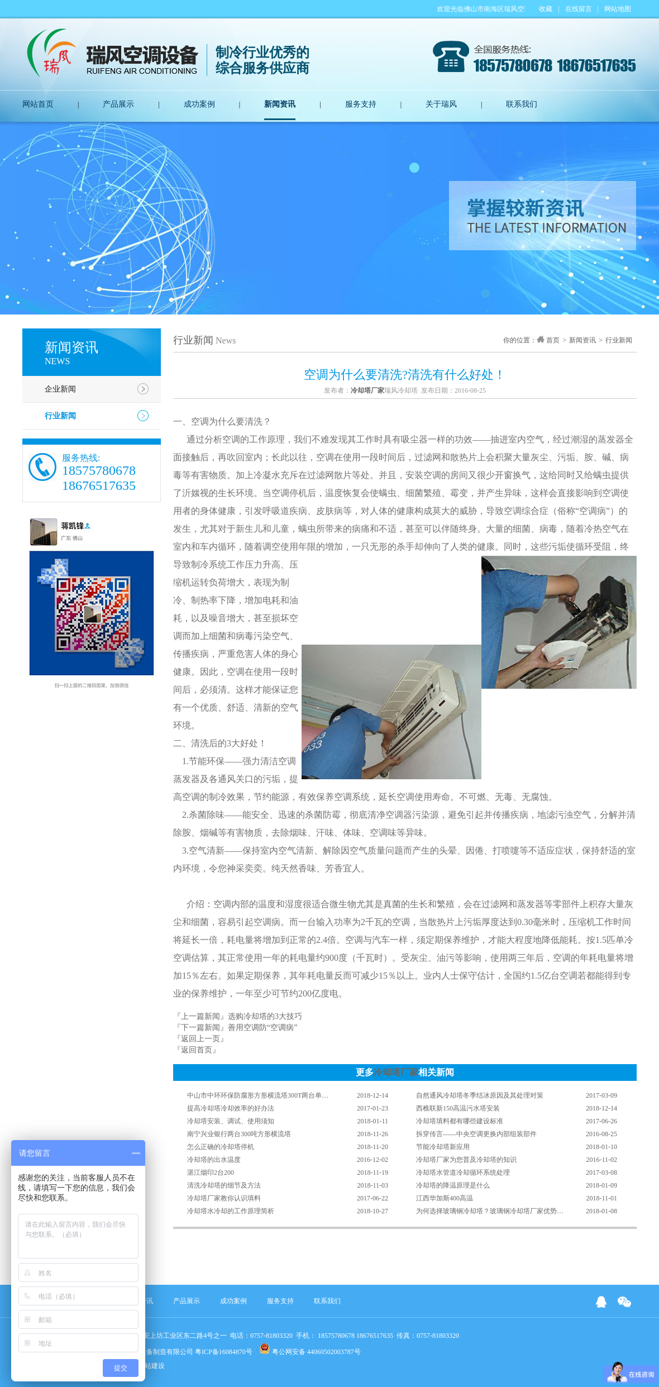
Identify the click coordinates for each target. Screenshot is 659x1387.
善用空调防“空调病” (262, 1027)
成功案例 (199, 104)
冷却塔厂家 (396, 1072)
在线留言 (578, 9)
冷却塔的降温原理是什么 (453, 1185)
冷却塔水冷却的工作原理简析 (230, 1211)
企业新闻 (60, 389)
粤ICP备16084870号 (223, 1352)
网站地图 (617, 9)
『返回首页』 (196, 1050)
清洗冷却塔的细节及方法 (224, 1185)
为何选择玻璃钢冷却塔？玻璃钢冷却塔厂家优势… (490, 1211)
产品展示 (118, 104)
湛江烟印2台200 (210, 1172)
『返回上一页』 (200, 1039)
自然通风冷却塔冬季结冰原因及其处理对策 (479, 1095)
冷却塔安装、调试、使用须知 (230, 1121)
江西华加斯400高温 (444, 1198)
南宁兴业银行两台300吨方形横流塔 (239, 1134)
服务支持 (360, 104)
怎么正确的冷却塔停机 (220, 1147)
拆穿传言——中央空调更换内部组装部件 (476, 1134)
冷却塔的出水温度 (214, 1160)
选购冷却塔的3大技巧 (265, 1016)
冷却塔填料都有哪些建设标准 (459, 1121)
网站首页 (38, 104)
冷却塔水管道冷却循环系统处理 (463, 1172)
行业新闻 (60, 416)
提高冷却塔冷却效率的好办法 (230, 1108)
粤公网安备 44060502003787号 (310, 1349)
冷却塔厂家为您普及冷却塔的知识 (466, 1160)
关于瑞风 (441, 104)
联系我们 (521, 104)
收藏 (545, 9)
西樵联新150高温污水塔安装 (458, 1108)
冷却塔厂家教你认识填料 (224, 1198)
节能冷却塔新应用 (443, 1147)
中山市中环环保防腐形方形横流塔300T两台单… (257, 1095)
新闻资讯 (279, 104)
